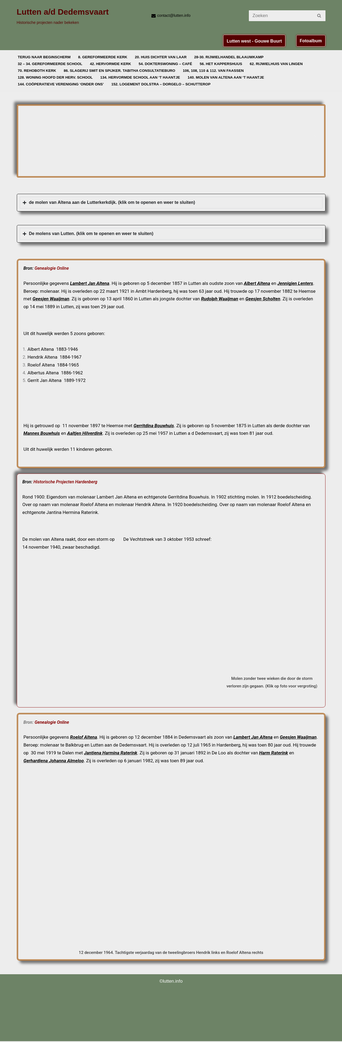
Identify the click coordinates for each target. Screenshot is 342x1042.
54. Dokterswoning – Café (166, 64)
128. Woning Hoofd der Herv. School (55, 77)
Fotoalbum (311, 40)
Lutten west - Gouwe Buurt (254, 41)
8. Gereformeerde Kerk (103, 57)
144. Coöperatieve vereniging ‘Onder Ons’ (61, 84)
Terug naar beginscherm (44, 57)
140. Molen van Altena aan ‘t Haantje (227, 77)
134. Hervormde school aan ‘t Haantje (141, 77)
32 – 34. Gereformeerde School (50, 64)
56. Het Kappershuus (222, 64)
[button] (27, 137)
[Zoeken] (281, 15)
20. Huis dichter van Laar (162, 57)
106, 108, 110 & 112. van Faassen (214, 71)
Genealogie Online (51, 268)
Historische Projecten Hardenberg (65, 482)
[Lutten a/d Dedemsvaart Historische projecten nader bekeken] (63, 16)
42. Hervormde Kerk (111, 64)
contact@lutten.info (174, 15)
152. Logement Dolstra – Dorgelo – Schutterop (162, 84)
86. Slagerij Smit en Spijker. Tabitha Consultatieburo (120, 71)
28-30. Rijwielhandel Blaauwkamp (230, 57)
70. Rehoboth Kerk (37, 71)
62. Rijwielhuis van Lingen (277, 64)
